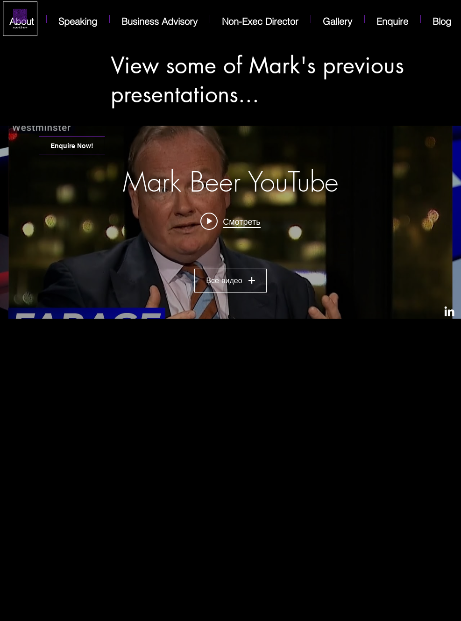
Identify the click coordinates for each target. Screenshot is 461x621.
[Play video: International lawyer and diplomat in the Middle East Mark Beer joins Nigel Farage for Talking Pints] (230, 221)
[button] (392, 19)
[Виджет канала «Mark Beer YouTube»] (230, 222)
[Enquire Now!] (72, 145)
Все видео (230, 280)
